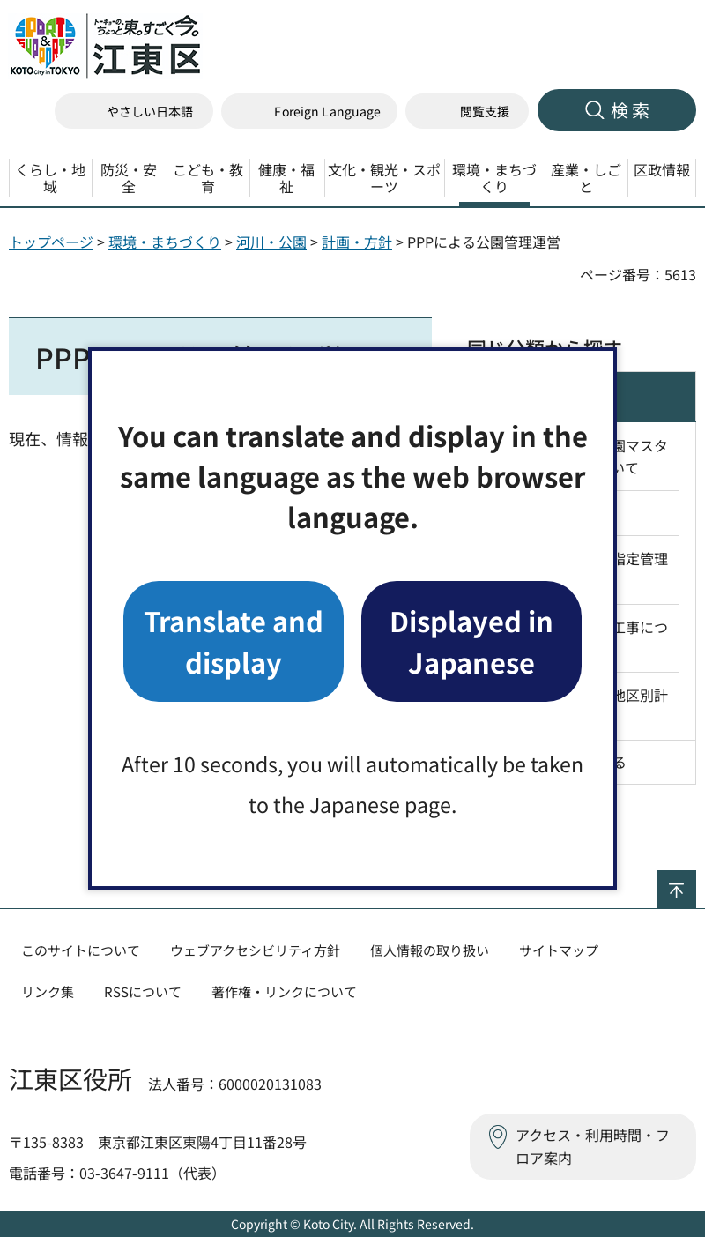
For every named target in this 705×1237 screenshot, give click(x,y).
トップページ (51, 241)
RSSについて (143, 991)
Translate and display (233, 640)
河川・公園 (271, 241)
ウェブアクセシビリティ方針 (255, 950)
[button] (309, 111)
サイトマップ (558, 950)
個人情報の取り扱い (429, 950)
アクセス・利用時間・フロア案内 (593, 1146)
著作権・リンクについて (284, 991)
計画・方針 (357, 241)
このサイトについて (80, 950)
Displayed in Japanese (471, 640)
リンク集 (47, 991)
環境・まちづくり (164, 241)
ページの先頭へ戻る (695, 881)
